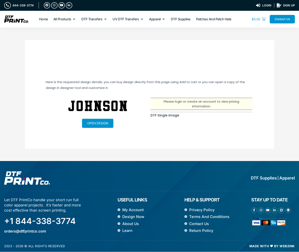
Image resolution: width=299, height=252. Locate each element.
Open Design (97, 123)
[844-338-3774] (7, 5)
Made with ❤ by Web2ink (272, 246)
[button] (65, 19)
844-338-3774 (23, 5)
